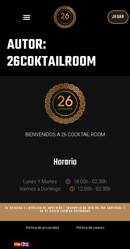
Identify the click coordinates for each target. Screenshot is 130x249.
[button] (26, 17)
